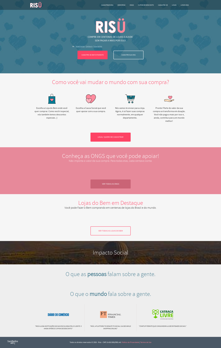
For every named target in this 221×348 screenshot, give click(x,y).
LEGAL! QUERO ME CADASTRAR (110, 137)
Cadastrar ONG (107, 5)
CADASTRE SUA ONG (128, 55)
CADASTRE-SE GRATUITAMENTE (92, 55)
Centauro (89, 46)
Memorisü (121, 5)
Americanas (80, 46)
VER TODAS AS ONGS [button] (110, 184)
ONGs (132, 5)
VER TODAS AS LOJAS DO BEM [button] (110, 231)
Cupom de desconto (146, 5)
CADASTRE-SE (163, 5)
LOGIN (174, 5)
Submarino (97, 46)
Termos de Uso (145, 342)
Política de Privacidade (130, 342)
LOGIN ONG (185, 5)
